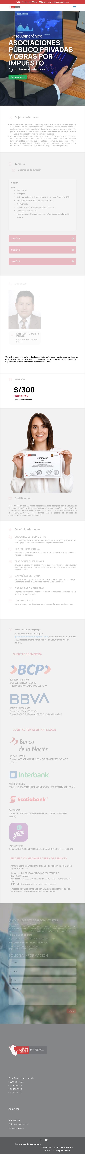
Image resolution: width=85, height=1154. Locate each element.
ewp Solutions (63, 1150)
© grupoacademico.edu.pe (28, 1144)
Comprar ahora (18, 77)
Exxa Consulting (65, 1147)
